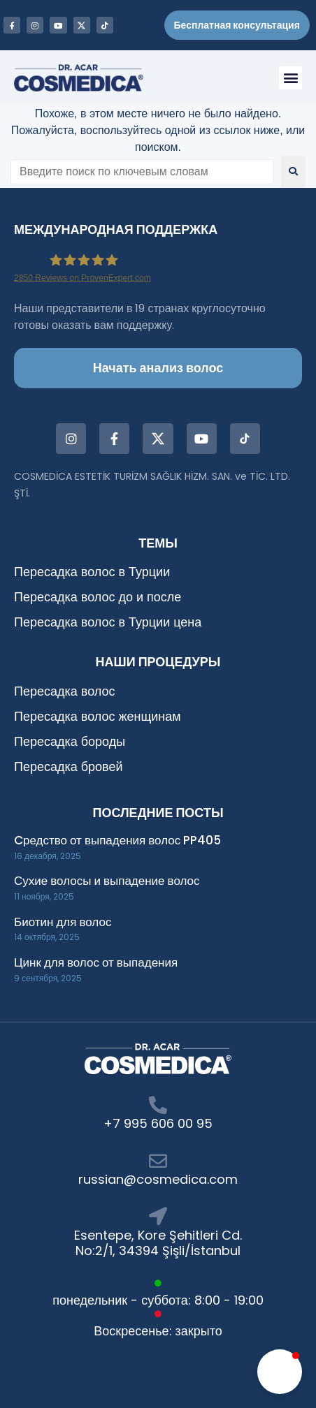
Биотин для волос (62, 922)
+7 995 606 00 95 (158, 1123)
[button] (290, 77)
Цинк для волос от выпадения (96, 962)
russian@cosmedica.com (158, 1179)
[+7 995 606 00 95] (158, 1105)
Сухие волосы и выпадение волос (107, 880)
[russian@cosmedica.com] (158, 1161)
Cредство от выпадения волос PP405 (117, 840)
